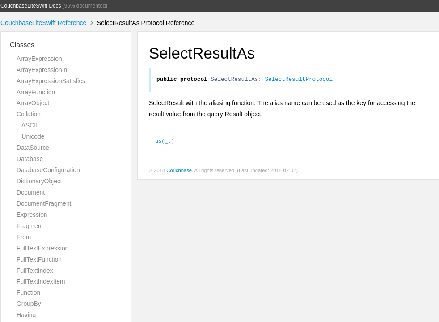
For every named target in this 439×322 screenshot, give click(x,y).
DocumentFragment (44, 203)
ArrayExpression (39, 58)
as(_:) (164, 141)
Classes (22, 44)
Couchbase (179, 171)
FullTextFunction (39, 259)
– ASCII (27, 125)
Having (26, 314)
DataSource (33, 147)
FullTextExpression (42, 248)
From (24, 237)
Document (31, 192)
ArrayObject (33, 102)
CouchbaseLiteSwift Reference (43, 22)
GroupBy (29, 303)
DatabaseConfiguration (48, 170)
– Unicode (30, 136)
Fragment (30, 225)
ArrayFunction (36, 92)
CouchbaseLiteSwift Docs (30, 6)
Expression (32, 214)
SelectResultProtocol (299, 80)
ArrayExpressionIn (42, 69)
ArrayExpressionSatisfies (51, 81)
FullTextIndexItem (41, 281)
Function (28, 292)
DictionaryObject (39, 181)
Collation (29, 114)
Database (30, 158)
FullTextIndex (35, 270)
